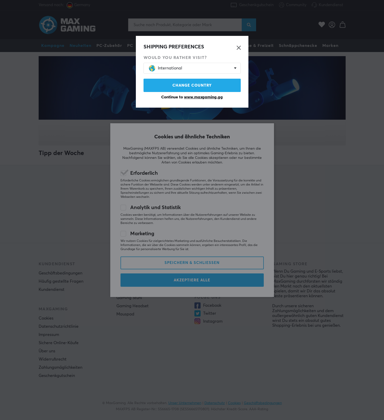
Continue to (192, 97)
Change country (192, 85)
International (165, 68)
